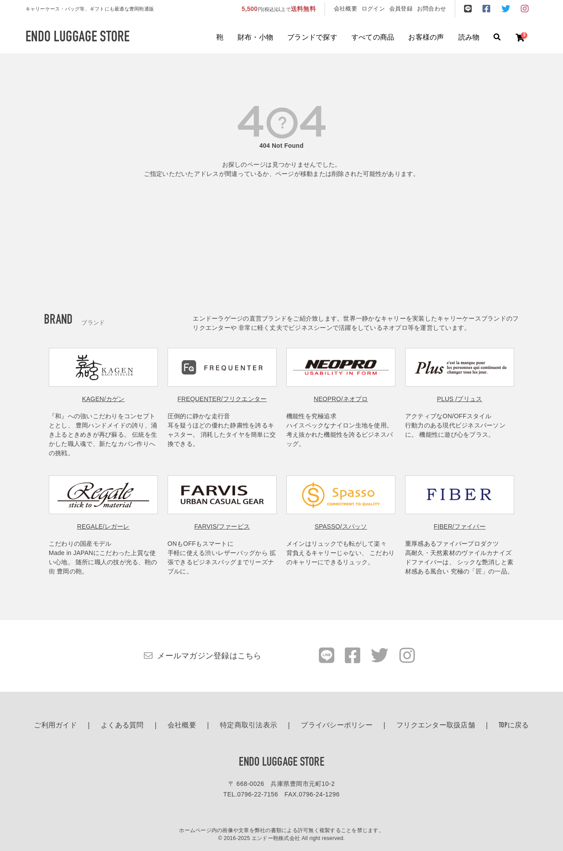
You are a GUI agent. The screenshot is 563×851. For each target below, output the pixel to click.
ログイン (373, 8)
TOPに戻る (514, 725)
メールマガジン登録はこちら (209, 655)
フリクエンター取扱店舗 (435, 725)
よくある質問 (122, 725)
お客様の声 (426, 37)
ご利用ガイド (55, 725)
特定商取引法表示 (248, 725)
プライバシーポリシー (337, 725)
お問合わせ (431, 8)
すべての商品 (373, 37)
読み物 (469, 37)
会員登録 (401, 8)
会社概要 (345, 8)
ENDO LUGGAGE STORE (281, 762)
